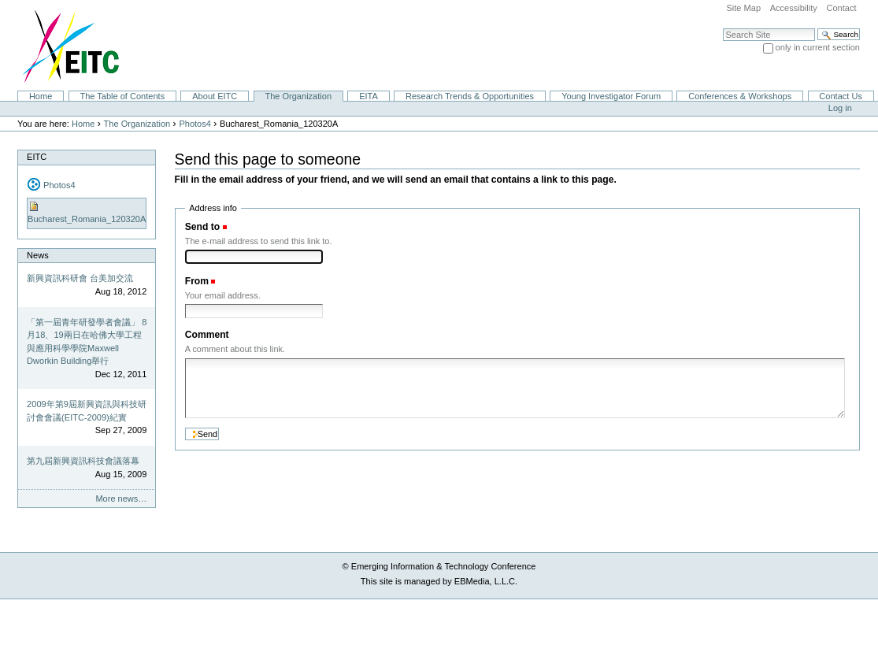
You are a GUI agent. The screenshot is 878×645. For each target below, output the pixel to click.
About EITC (214, 96)
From (197, 281)
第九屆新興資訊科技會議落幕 (83, 460)
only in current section (818, 47)
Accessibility (793, 8)
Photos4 (194, 123)
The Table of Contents (122, 96)
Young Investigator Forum (611, 96)
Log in (840, 108)
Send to (202, 226)
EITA (368, 96)
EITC (36, 156)
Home (40, 96)
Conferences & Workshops (739, 96)
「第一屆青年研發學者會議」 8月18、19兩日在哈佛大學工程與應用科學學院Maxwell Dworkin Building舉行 (86, 341)
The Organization (298, 96)
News (38, 255)
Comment (207, 334)
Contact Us (840, 96)
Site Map (743, 8)
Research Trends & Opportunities (470, 96)
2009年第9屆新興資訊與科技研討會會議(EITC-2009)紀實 (86, 410)
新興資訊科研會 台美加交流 (80, 278)
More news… (120, 498)
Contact (841, 8)
